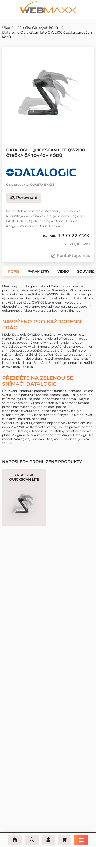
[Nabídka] (82, 840)
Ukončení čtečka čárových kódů (30, 27)
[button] (41, 129)
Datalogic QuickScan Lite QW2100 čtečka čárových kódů (47, 34)
